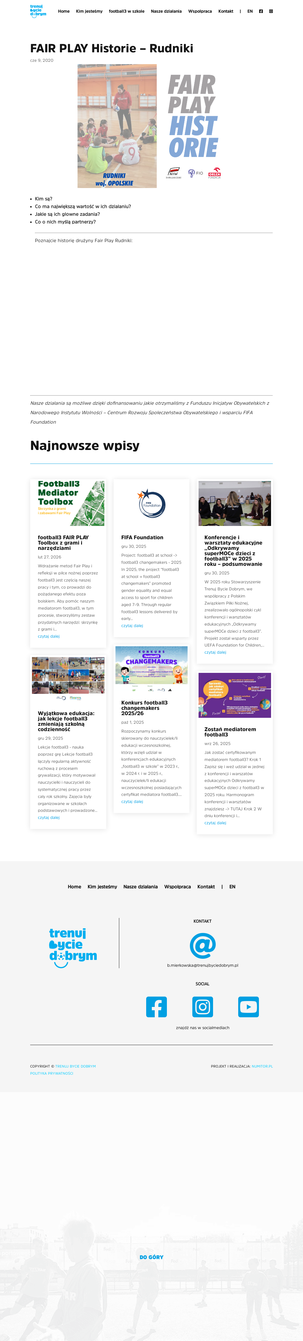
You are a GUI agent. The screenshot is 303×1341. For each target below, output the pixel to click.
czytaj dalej (49, 636)
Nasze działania (166, 11)
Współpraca (200, 11)
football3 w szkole (126, 11)
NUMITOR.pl (262, 1066)
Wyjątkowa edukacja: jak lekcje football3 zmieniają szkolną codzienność (66, 721)
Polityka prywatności (51, 1073)
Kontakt (225, 11)
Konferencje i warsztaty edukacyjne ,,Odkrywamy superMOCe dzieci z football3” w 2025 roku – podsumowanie (233, 551)
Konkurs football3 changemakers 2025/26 (144, 708)
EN (250, 11)
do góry (152, 1257)
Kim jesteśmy (89, 11)
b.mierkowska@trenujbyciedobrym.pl (202, 965)
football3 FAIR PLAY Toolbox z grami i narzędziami (63, 543)
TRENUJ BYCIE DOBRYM (75, 1066)
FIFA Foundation (142, 537)
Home (64, 11)
